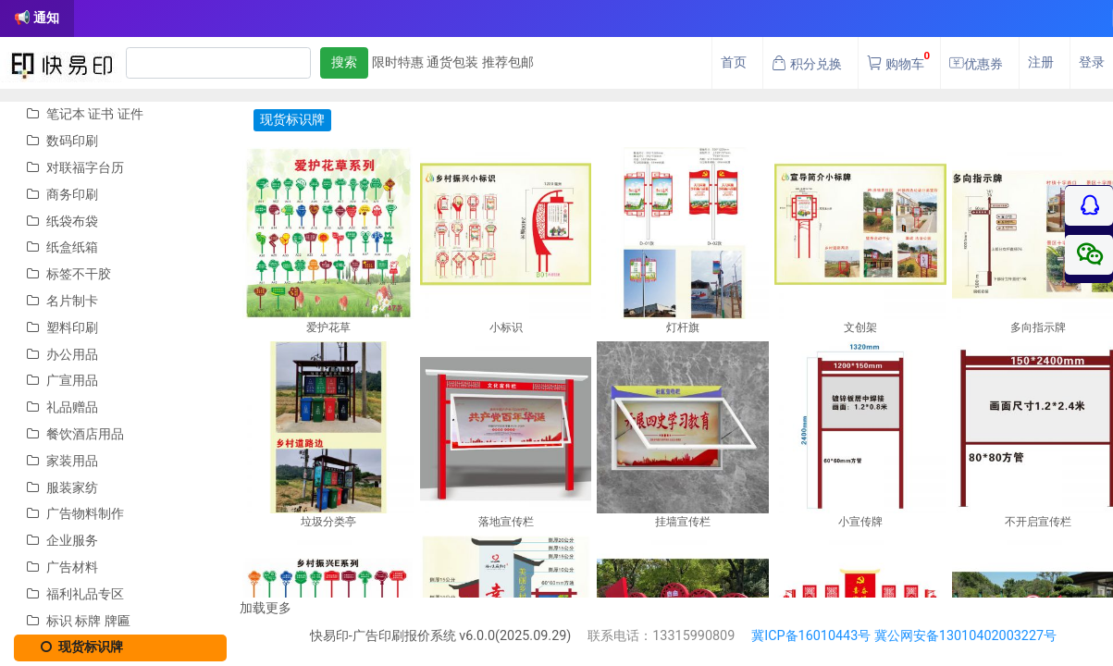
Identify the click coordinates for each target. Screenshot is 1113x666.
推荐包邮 (508, 62)
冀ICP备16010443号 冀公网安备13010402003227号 (904, 636)
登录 (1092, 62)
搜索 (344, 62)
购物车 (898, 58)
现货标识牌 (75, 647)
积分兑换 (807, 64)
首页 (734, 62)
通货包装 (452, 62)
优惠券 (976, 64)
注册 (1041, 62)
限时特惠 (398, 62)
